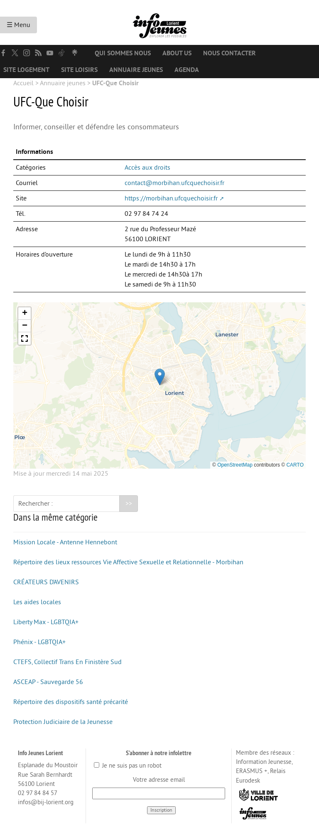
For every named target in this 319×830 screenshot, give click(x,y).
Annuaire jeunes (136, 70)
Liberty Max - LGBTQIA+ (46, 622)
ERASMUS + (251, 771)
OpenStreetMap (235, 465)
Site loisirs (79, 70)
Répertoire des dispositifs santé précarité (70, 702)
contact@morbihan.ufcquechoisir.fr (174, 183)
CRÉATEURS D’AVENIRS (46, 582)
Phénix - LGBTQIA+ (39, 642)
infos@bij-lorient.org (46, 802)
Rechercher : (35, 503)
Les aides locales (37, 602)
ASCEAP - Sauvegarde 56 (48, 682)
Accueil (23, 83)
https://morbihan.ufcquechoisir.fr (171, 198)
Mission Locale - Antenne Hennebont (65, 542)
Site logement (26, 70)
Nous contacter (229, 53)
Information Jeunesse (264, 762)
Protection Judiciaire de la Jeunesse (63, 722)
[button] (160, 376)
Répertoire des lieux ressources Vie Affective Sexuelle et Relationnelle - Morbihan (128, 562)
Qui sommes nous (123, 53)
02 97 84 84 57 (37, 793)
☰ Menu (18, 25)
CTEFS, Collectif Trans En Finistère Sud (67, 662)
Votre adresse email (159, 779)
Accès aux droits (147, 167)
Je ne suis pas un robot (128, 765)
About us (176, 53)
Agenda (186, 70)
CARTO (295, 465)
